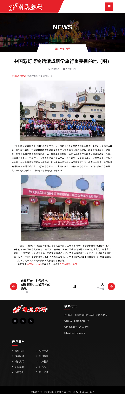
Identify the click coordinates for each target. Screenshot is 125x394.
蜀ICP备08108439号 (83, 392)
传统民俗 (19, 356)
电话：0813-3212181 (78, 321)
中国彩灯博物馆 (34, 264)
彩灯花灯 (19, 351)
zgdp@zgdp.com (76, 333)
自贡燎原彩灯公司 (68, 264)
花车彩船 (19, 367)
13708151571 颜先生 (78, 327)
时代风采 (19, 361)
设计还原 (43, 372)
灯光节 (42, 367)
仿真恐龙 (19, 372)
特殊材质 (43, 361)
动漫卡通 (43, 351)
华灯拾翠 (65, 48)
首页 (58, 48)
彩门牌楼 (43, 356)
